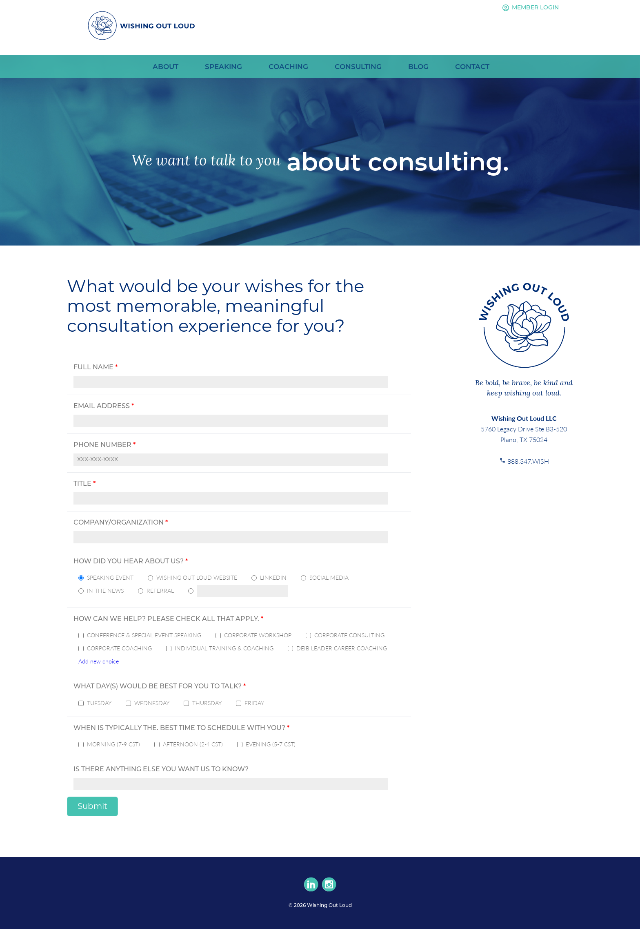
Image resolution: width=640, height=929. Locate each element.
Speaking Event (110, 577)
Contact (472, 67)
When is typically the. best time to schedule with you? (181, 728)
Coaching (288, 67)
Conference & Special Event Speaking (144, 635)
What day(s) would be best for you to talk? (159, 686)
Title (84, 483)
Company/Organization (120, 522)
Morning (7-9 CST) (113, 744)
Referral (160, 590)
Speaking (223, 67)
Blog (418, 67)
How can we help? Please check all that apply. (168, 619)
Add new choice (98, 661)
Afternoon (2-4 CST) (193, 744)
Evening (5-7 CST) (271, 744)
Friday (254, 703)
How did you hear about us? (130, 561)
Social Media (329, 577)
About (165, 67)
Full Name (95, 367)
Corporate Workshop (257, 635)
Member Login (529, 8)
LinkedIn (273, 577)
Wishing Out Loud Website (196, 577)
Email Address (103, 406)
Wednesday (151, 703)
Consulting (358, 67)
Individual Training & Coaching (224, 648)
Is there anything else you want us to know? (161, 769)
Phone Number (104, 445)
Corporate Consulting (349, 635)
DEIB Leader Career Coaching (341, 648)
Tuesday (99, 703)
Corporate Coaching (119, 648)
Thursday (207, 703)
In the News (105, 590)
